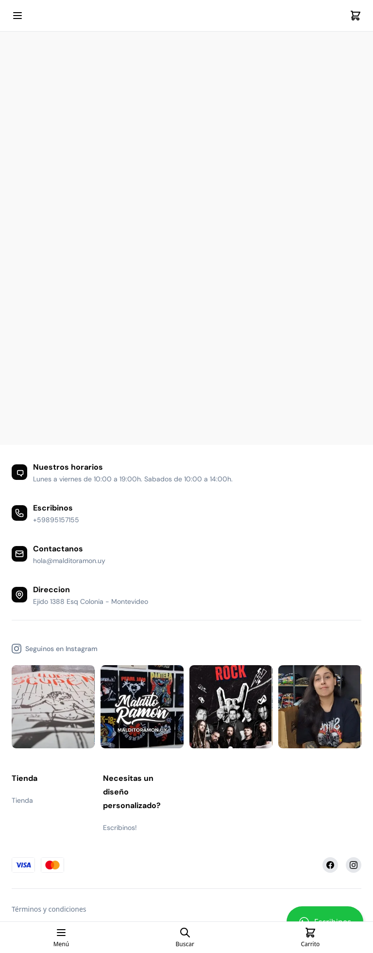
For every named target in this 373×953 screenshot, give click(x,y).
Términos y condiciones (49, 909)
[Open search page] (185, 937)
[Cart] (355, 15)
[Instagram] (353, 865)
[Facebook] (330, 865)
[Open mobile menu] (17, 15)
